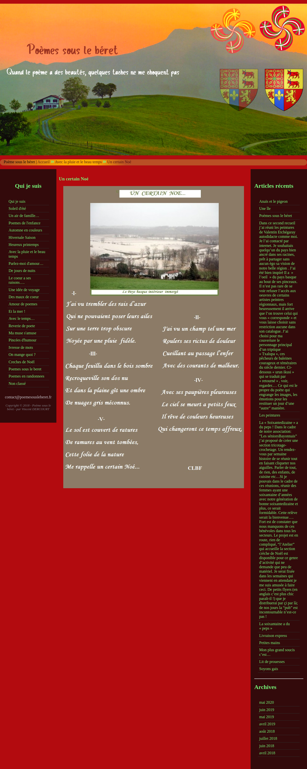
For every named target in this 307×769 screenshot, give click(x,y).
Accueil (44, 162)
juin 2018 (266, 746)
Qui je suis (17, 201)
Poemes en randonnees (26, 376)
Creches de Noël (22, 362)
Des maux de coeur (24, 297)
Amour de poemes (23, 304)
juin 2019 (266, 710)
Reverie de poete (22, 326)
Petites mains (269, 643)
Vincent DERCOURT (36, 409)
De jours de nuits (22, 271)
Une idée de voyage (24, 290)
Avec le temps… (22, 318)
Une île (265, 208)
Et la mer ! (17, 311)
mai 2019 (266, 717)
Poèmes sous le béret (275, 216)
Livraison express (273, 636)
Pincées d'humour (23, 340)
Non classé (17, 383)
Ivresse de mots (21, 347)
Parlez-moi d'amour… (26, 263)
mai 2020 (266, 702)
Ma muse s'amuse (22, 333)
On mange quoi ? (22, 354)
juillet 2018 (268, 738)
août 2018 (267, 731)
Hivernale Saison (22, 237)
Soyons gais (268, 669)
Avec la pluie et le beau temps (78, 162)
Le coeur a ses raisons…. (20, 280)
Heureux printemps (24, 245)
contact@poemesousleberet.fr (28, 397)
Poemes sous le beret (25, 369)
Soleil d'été (17, 208)
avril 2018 (267, 753)
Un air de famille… (24, 216)
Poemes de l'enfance (24, 223)
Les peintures (269, 415)
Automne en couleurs (25, 230)
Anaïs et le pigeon (273, 201)
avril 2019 (267, 724)
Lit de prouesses (272, 662)
